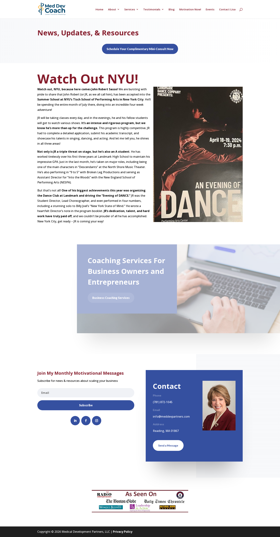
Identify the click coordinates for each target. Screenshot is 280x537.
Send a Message (168, 445)
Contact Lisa (227, 9)
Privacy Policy (122, 532)
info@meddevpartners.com (171, 416)
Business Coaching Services (112, 297)
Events (210, 9)
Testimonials (151, 9)
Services (129, 9)
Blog (172, 9)
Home (99, 9)
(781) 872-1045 (162, 402)
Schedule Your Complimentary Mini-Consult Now (140, 49)
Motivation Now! (190, 9)
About (112, 9)
